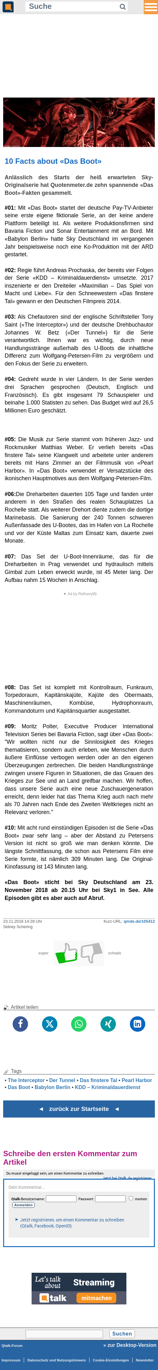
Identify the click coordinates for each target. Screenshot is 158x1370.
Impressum (11, 1360)
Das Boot (19, 1087)
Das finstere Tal (98, 1080)
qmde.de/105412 (139, 921)
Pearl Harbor (137, 1080)
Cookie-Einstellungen (111, 1360)
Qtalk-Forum (12, 1346)
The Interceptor (26, 1080)
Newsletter (145, 1360)
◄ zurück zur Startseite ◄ (79, 1109)
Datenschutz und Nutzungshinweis (56, 1360)
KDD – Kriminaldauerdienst (107, 1087)
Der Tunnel (62, 1080)
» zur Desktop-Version (129, 1345)
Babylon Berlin (52, 1087)
